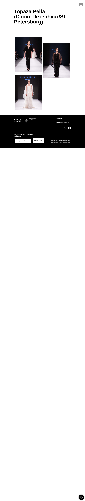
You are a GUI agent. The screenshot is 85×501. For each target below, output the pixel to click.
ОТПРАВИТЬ (38, 140)
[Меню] (81, 4)
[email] (22, 140)
